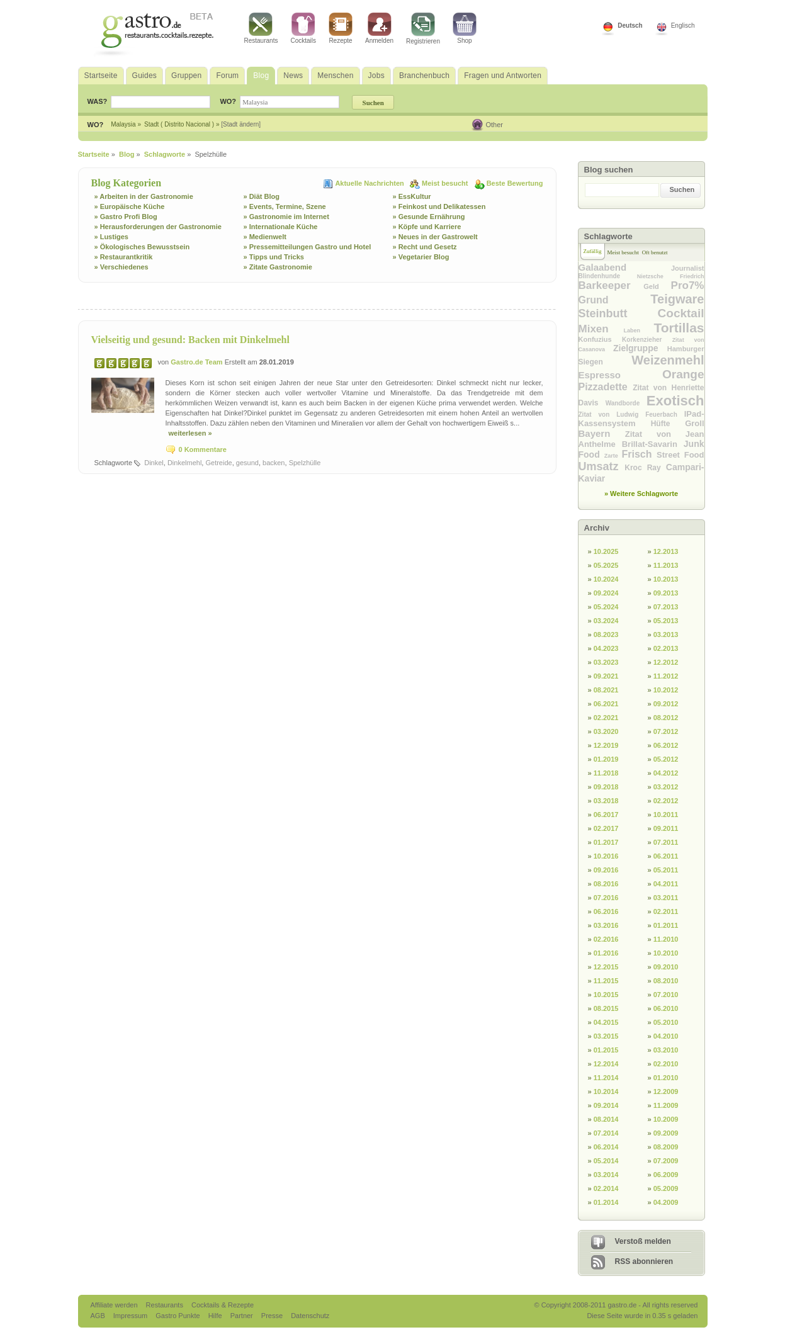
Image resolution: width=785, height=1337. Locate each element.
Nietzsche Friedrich (670, 276)
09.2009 (666, 1133)
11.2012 (666, 676)
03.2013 (666, 634)
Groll (694, 423)
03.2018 (606, 800)
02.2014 (606, 1188)
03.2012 (666, 787)
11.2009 (666, 1105)
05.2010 (666, 1022)
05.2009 (666, 1188)
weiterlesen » (190, 433)
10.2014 (606, 1091)
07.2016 (606, 897)
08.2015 (606, 1008)
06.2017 (606, 814)
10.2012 (666, 690)
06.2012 (666, 745)
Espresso (620, 375)
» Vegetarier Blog (421, 257)
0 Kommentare (203, 449)
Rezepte (341, 28)
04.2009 (666, 1202)
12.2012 (666, 662)
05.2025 (606, 565)
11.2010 (666, 939)
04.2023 (606, 648)
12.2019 (606, 745)
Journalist (687, 268)
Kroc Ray (645, 467)
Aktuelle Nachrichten (370, 183)
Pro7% (687, 285)
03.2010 (666, 1050)
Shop (465, 28)
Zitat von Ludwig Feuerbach (631, 414)
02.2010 (666, 1064)
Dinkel (154, 462)
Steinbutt (618, 313)
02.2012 (666, 800)
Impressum (131, 1315)
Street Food (680, 455)
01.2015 (606, 1050)
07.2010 (666, 994)
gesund (247, 462)
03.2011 (666, 897)
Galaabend (625, 267)
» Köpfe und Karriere (427, 226)
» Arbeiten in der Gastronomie (143, 196)
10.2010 (666, 953)
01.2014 (606, 1202)
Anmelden (379, 28)
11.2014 (606, 1077)
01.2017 (606, 842)
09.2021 (606, 676)
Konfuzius (601, 339)
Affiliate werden (115, 1305)
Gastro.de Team (197, 362)
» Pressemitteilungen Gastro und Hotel (307, 247)
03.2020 (606, 731)
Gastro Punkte (178, 1315)
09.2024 (606, 593)
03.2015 (606, 1036)
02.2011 (666, 911)
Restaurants (261, 28)
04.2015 (606, 1022)
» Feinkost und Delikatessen (439, 206)
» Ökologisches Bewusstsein (142, 247)
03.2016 (606, 925)
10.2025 (606, 551)
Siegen (605, 362)
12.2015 (606, 967)
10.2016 (606, 856)
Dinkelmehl (184, 462)
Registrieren (423, 29)
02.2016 (606, 939)
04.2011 (666, 884)
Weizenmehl (667, 360)
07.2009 (666, 1161)
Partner (242, 1315)
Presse (272, 1315)
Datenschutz (310, 1315)
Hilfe (216, 1315)
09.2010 (666, 967)
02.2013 (666, 648)
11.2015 (606, 980)
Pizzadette (606, 386)
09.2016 (606, 870)
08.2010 (666, 980)
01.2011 (666, 925)
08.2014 (606, 1119)
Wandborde (626, 403)
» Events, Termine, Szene (285, 206)
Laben (638, 330)
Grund (615, 300)
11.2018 (606, 773)
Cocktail (681, 313)
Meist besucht (446, 183)
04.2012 (666, 773)
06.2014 (606, 1147)
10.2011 (666, 814)
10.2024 (606, 579)
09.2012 (666, 704)
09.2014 (606, 1105)
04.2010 (666, 1036)
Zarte (613, 456)
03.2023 (606, 662)
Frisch (639, 454)
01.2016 (606, 953)
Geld (656, 286)
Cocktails (303, 28)
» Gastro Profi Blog (125, 216)
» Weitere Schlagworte (641, 493)
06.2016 (606, 911)
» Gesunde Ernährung (429, 216)
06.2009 (666, 1174)
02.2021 (606, 717)
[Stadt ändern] (241, 124)
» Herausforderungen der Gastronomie (158, 226)
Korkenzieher (647, 339)
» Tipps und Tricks (274, 257)
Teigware (677, 299)
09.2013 (666, 593)
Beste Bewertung (515, 183)
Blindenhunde (608, 276)
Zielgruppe (640, 348)
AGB (99, 1315)
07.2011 (666, 842)
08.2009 (666, 1147)
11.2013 (666, 565)
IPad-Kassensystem (641, 418)
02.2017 (606, 828)
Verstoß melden (643, 1241)
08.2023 (606, 634)
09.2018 (606, 787)
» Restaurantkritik (123, 257)
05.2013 (666, 620)
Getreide (218, 462)
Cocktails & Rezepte (222, 1305)
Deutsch (630, 25)
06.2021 (606, 704)
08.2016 (606, 884)
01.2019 (606, 759)
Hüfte (668, 423)
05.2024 (606, 607)
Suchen (682, 189)
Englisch (683, 25)
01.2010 (666, 1077)
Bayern (602, 433)
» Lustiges (111, 236)
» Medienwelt (265, 236)
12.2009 (666, 1091)
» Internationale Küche (281, 226)
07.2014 (606, 1133)
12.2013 (666, 551)
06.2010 (666, 1008)
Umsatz (602, 466)
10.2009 (666, 1119)
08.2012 (666, 717)
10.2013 (666, 579)
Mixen (601, 329)
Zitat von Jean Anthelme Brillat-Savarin (641, 439)
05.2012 (666, 759)
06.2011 (666, 856)
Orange (683, 374)
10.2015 (606, 994)
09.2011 (666, 828)
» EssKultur (412, 196)
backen (274, 462)
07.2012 (666, 731)
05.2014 (606, 1161)
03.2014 (606, 1174)
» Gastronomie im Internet (286, 216)
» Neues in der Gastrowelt (435, 236)
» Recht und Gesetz (425, 247)
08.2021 (606, 690)
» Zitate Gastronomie (278, 267)
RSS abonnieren (644, 1261)
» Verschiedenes (121, 267)
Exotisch (675, 401)
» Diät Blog (262, 196)
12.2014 (606, 1064)
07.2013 (666, 607)
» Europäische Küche (129, 206)
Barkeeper (611, 285)
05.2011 (666, 870)
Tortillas (678, 327)
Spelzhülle (305, 462)
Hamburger (685, 349)
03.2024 (606, 620)
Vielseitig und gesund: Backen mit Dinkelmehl (190, 339)
